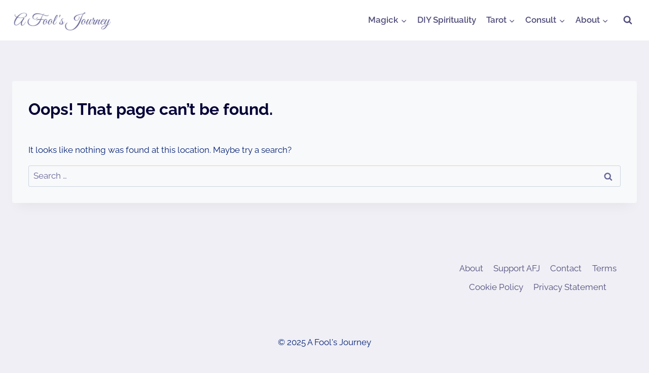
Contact (566, 268)
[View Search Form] (628, 20)
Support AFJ (516, 268)
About (471, 268)
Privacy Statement (569, 287)
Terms (604, 268)
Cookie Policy (496, 287)
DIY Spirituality (446, 20)
